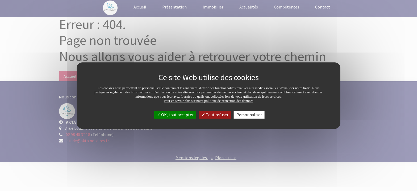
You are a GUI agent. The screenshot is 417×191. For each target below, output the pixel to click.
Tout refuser (215, 114)
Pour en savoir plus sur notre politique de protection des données (208, 101)
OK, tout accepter (175, 114)
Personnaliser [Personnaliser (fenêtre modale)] (249, 114)
